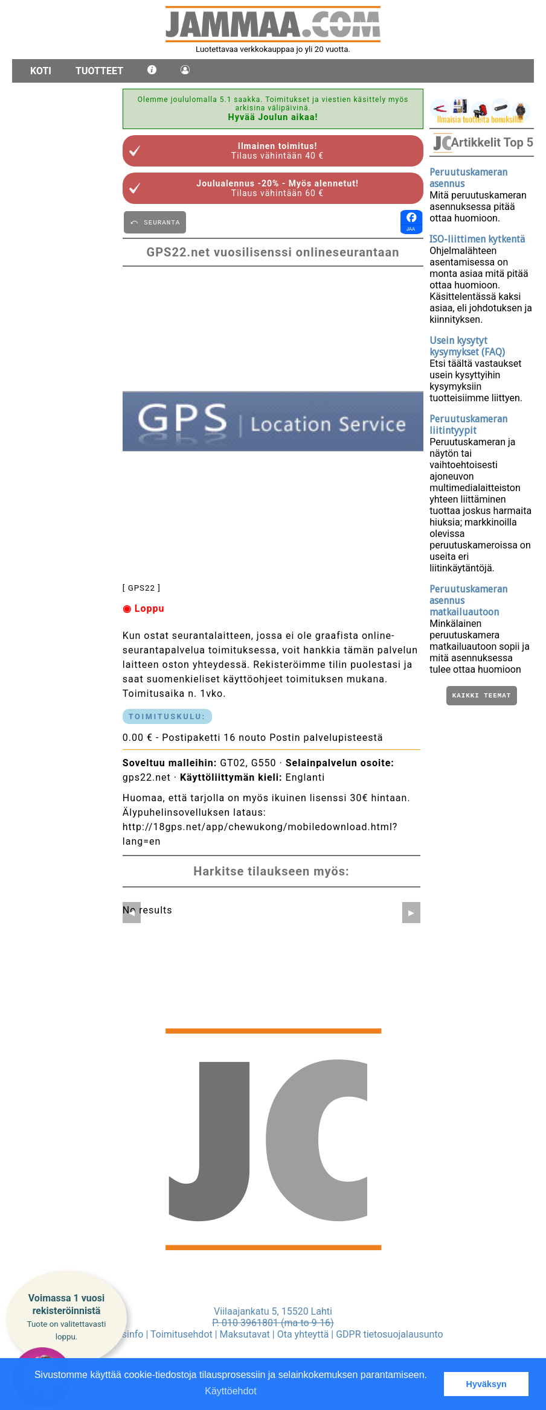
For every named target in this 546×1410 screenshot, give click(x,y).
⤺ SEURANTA (155, 221)
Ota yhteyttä (303, 1334)
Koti (40, 71)
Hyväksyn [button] (486, 1384)
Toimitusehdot (181, 1334)
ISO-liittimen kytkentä (477, 239)
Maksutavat (245, 1334)
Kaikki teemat (481, 696)
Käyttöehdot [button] (230, 1391)
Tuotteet (99, 71)
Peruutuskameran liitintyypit (468, 424)
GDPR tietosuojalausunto (389, 1334)
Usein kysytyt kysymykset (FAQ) (467, 346)
